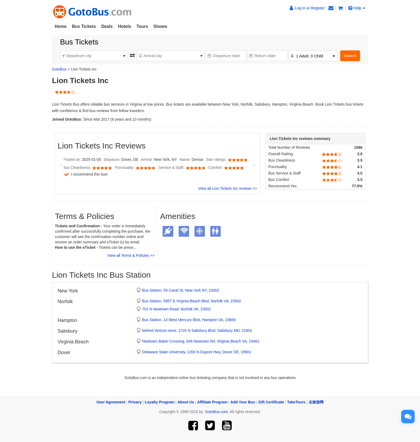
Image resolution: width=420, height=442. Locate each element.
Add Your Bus (242, 402)
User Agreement (110, 402)
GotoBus (59, 69)
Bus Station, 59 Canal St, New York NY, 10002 (180, 290)
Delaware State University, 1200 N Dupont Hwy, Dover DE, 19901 (196, 352)
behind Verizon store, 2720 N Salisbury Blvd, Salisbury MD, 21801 (197, 330)
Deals (107, 26)
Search (350, 55)
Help (357, 8)
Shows (160, 26)
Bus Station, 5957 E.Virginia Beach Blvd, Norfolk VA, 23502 (191, 301)
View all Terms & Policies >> (130, 255)
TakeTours (296, 402)
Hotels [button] (124, 26)
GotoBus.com (216, 412)
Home (60, 26)
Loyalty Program (159, 402)
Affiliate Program (212, 402)
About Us (185, 402)
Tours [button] (142, 26)
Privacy (135, 402)
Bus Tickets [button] (84, 26)
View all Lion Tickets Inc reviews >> (227, 188)
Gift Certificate (271, 402)
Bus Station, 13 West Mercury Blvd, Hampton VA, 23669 (189, 320)
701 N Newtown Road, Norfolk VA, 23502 (176, 309)
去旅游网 (316, 402)
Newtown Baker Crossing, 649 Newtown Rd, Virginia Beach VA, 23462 (201, 341)
